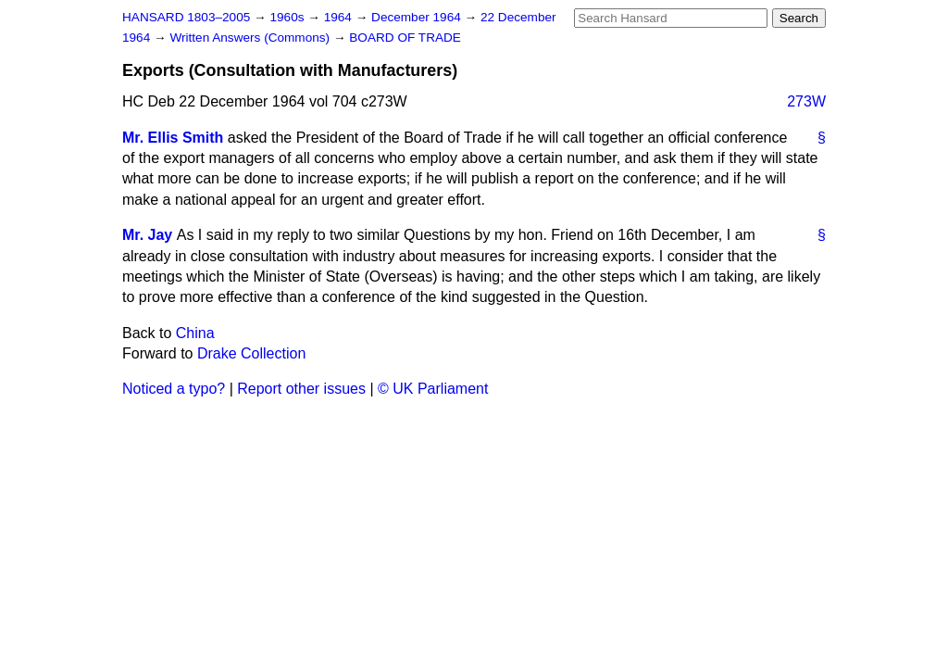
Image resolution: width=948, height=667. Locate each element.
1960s (288, 17)
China (195, 333)
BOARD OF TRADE (405, 37)
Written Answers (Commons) (251, 37)
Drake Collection (251, 353)
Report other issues (301, 388)
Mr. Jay (147, 235)
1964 (340, 17)
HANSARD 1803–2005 (186, 17)
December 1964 (418, 17)
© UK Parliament (433, 388)
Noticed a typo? (173, 388)
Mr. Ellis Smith (172, 137)
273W (806, 101)
